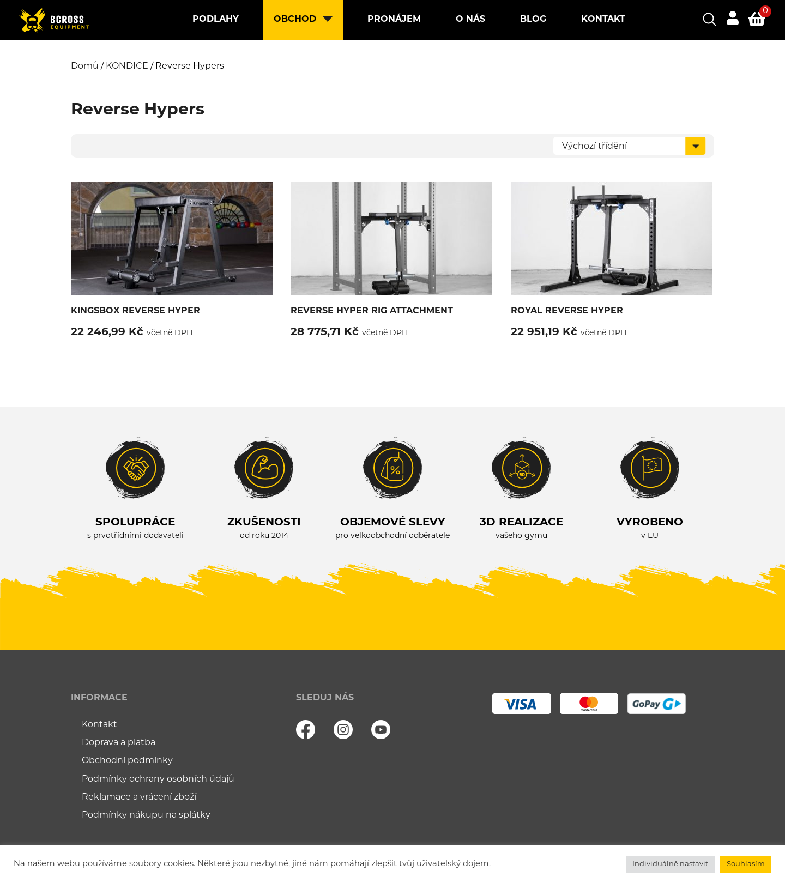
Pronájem (394, 19)
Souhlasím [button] (746, 864)
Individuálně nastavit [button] (670, 864)
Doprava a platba (118, 743)
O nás (470, 19)
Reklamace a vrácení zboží (139, 797)
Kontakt (603, 19)
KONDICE (127, 66)
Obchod (295, 19)
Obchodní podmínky (127, 761)
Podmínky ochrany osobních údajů (158, 779)
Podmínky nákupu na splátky (146, 815)
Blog (533, 19)
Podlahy (215, 19)
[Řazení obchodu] (629, 146)
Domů (85, 66)
